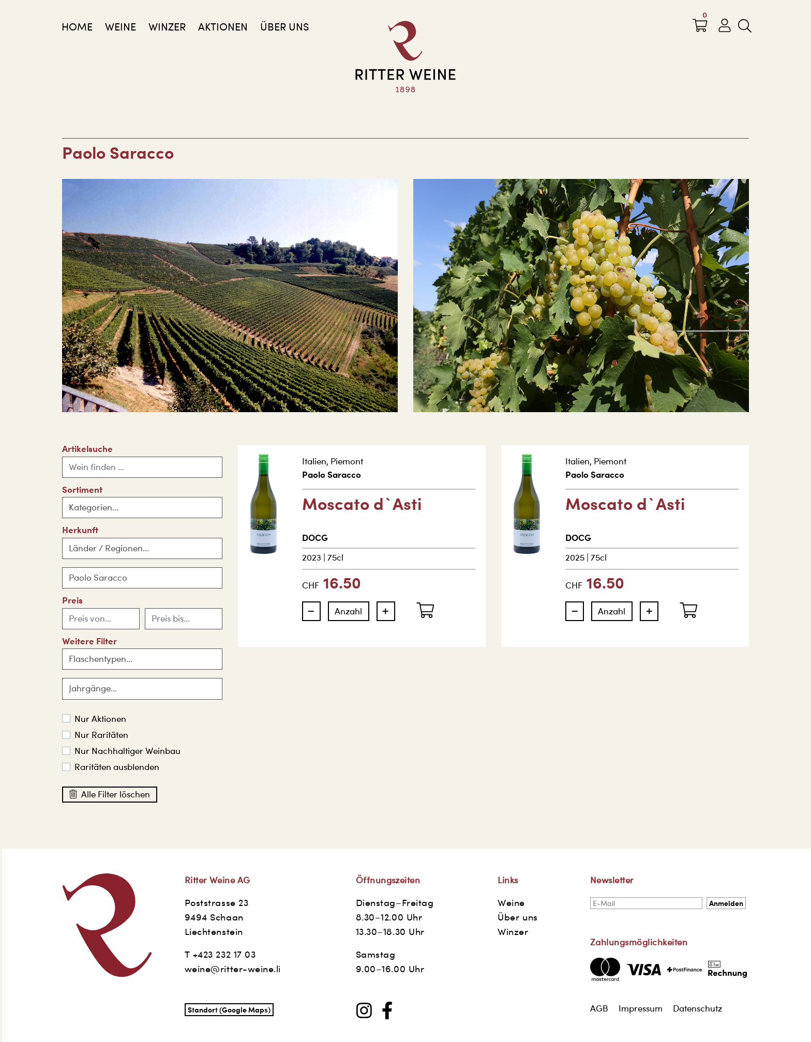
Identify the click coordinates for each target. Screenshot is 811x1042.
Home (77, 27)
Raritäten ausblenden (116, 767)
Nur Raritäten (101, 735)
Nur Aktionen (100, 719)
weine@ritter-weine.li (233, 968)
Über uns (284, 27)
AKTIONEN (223, 27)
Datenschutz (697, 1008)
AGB (599, 1008)
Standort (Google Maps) (229, 1009)
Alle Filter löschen (109, 794)
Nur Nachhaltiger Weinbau (127, 751)
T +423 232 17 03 (220, 954)
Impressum (641, 1008)
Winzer (167, 27)
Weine (120, 27)
